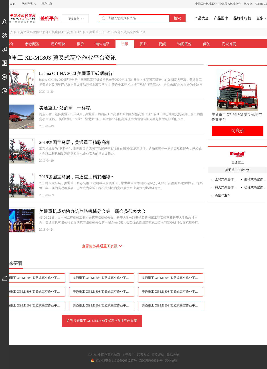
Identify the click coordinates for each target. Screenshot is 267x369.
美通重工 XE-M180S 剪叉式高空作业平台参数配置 (34, 278)
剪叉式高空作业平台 (34, 32)
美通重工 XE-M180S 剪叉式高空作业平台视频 (34, 305)
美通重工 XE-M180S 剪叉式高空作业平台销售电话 (34, 291)
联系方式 (143, 355)
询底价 (237, 130)
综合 (10, 44)
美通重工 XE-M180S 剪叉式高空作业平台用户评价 (103, 278)
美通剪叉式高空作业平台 (69, 32)
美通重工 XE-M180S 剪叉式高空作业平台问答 (172, 305)
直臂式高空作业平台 (226, 179)
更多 (259, 18)
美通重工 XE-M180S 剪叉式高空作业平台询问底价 (103, 305)
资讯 (124, 44)
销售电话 (102, 44)
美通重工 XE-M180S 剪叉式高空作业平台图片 (172, 291)
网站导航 (27, 3)
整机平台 (49, 18)
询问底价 (184, 44)
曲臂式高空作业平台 (255, 179)
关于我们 (128, 355)
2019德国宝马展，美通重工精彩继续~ (76, 176)
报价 (80, 44)
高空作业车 (223, 195)
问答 (206, 44)
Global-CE (261, 3)
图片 (143, 44)
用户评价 (58, 44)
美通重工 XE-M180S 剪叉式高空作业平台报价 (172, 278)
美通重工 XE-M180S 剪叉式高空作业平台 (117, 32)
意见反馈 (158, 355)
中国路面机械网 (17, 18)
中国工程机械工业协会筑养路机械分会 (218, 3)
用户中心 (46, 3)
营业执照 (171, 360)
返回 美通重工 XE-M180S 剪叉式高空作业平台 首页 (102, 321)
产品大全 (201, 18)
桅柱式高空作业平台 (255, 187)
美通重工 (237, 162)
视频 (162, 44)
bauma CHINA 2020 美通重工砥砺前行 (76, 73)
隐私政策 (173, 355)
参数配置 (32, 44)
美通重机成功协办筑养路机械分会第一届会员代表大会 (92, 211)
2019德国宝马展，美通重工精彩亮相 (74, 142)
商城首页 (229, 44)
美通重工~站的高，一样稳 (65, 107)
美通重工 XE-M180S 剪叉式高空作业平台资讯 (103, 291)
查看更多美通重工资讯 (99, 246)
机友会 (248, 3)
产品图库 (221, 18)
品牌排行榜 (242, 18)
